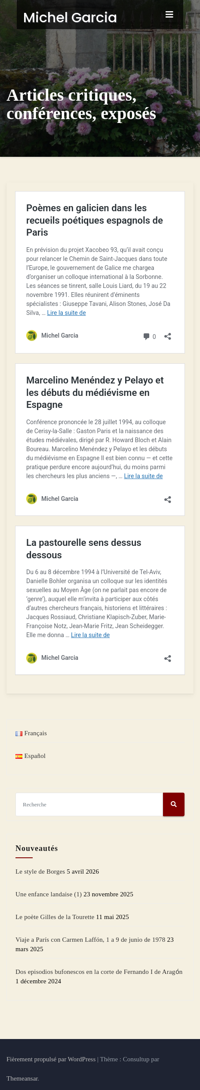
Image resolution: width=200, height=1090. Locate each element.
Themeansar (21, 1077)
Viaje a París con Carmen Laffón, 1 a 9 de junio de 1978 (90, 938)
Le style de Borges (40, 870)
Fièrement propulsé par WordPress (51, 1058)
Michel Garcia (60, 17)
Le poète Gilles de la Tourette (54, 916)
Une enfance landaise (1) (48, 893)
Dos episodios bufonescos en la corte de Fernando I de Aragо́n (98, 970)
